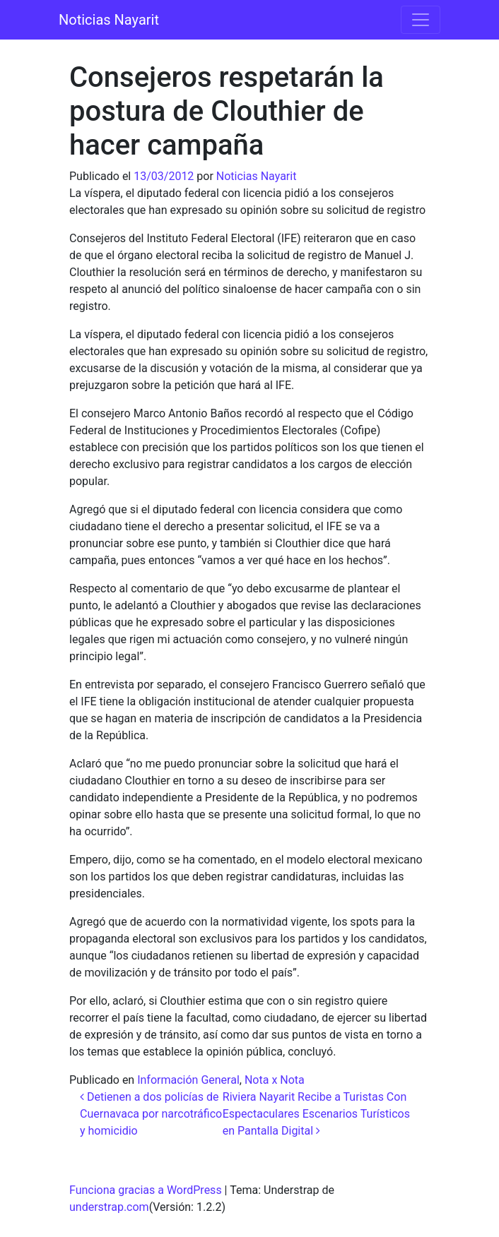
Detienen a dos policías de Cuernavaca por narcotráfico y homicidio (151, 1113)
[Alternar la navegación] (420, 20)
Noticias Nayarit (109, 19)
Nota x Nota (275, 1080)
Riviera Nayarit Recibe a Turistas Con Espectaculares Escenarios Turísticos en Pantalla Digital (316, 1113)
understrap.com (109, 1207)
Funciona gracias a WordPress (145, 1190)
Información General (188, 1080)
